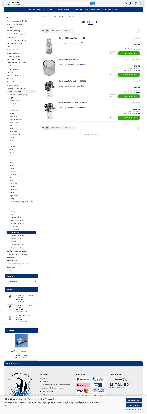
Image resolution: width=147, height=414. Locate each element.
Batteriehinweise (47, 391)
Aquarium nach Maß (98, 10)
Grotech (12, 147)
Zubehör (10, 270)
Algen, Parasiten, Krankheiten (17, 24)
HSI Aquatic (13, 153)
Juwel (11, 165)
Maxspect (13, 171)
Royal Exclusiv (14, 196)
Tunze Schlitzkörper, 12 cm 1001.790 (72, 38)
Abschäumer (11, 18)
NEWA (11, 177)
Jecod (11, 162)
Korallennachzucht (13, 69)
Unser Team (112, 10)
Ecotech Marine (15, 134)
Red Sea (12, 186)
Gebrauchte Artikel (13, 53)
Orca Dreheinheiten (17, 220)
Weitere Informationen (133, 410)
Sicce (11, 208)
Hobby (12, 150)
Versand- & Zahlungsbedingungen (53, 388)
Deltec (12, 128)
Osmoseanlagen (12, 85)
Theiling (12, 211)
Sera (11, 205)
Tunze (11, 214)
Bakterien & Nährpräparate (16, 34)
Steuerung (14, 226)
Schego (12, 199)
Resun (12, 193)
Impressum (45, 381)
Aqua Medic (13, 107)
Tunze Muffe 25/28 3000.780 (69, 59)
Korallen (10, 66)
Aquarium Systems (16, 119)
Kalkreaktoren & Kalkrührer (16, 63)
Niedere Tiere (11, 82)
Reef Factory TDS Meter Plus (21, 351)
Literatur (10, 72)
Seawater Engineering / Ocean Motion (22, 202)
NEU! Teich (10, 79)
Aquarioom (13, 116)
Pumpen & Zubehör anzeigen (19, 95)
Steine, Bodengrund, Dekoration (18, 254)
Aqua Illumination (15, 101)
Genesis (12, 141)
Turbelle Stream (16, 238)
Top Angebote (12, 261)
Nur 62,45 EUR (21, 356)
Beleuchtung (11, 37)
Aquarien (10, 27)
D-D (11, 125)
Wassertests (11, 267)
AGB (43, 395)
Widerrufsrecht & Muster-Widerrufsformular (56, 385)
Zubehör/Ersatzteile (17, 245)
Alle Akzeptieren (133, 400)
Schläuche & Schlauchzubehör (17, 251)
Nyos (11, 180)
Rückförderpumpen (17, 223)
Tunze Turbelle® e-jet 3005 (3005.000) (73, 103)
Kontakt (44, 378)
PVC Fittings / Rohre (14, 248)
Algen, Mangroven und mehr (17, 21)
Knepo (12, 168)
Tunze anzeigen (16, 217)
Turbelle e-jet (15, 232)
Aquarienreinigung (13, 31)
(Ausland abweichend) (79, 43)
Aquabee (12, 113)
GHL (11, 144)
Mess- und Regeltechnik (15, 76)
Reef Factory (14, 189)
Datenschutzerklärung (12, 406)
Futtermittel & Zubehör (15, 50)
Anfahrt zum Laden (36, 10)
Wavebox (14, 242)
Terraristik (10, 257)
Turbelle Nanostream (18, 235)
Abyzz (11, 98)
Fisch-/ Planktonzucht (14, 43)
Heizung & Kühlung (14, 59)
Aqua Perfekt (14, 110)
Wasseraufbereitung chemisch (17, 264)
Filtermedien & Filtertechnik (16, 40)
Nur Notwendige (134, 405)
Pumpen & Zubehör (14, 92)
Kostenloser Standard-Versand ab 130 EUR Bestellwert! (67, 10)
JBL (11, 156)
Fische (9, 47)
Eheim (12, 137)
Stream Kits (15, 229)
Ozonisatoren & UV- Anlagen (17, 88)
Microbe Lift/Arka (15, 174)
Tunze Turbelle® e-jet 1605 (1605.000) (72, 81)
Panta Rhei (13, 183)
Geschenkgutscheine (14, 56)
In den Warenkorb (129, 53)
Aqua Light (13, 104)
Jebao (11, 159)
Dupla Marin (14, 131)
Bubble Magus (14, 122)
